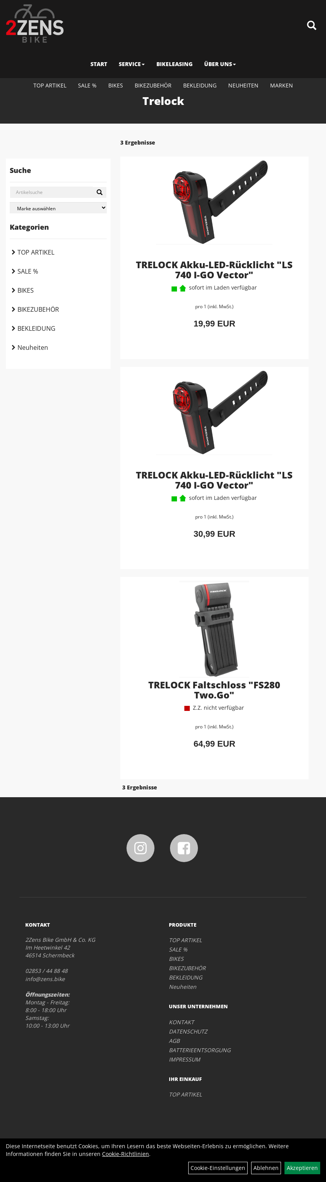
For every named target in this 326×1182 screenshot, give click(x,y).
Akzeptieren (302, 1168)
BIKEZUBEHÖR (153, 85)
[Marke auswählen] (58, 207)
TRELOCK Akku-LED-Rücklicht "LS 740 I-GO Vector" (214, 269)
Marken (281, 85)
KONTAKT (181, 1022)
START (98, 64)
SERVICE (132, 64)
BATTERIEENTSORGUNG (200, 1050)
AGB (174, 1040)
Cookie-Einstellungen (218, 1168)
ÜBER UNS (220, 64)
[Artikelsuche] (311, 25)
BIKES (115, 85)
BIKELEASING (174, 64)
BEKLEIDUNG (200, 85)
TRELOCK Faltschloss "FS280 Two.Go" (214, 689)
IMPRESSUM (184, 1059)
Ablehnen (266, 1168)
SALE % (87, 85)
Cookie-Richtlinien (125, 1154)
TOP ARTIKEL (49, 85)
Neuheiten (243, 85)
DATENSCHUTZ (188, 1031)
